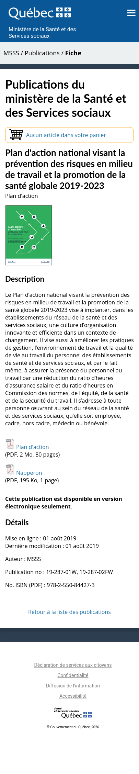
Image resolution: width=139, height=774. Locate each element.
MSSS (11, 53)
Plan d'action (27, 447)
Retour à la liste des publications (69, 612)
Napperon (23, 472)
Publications (42, 53)
